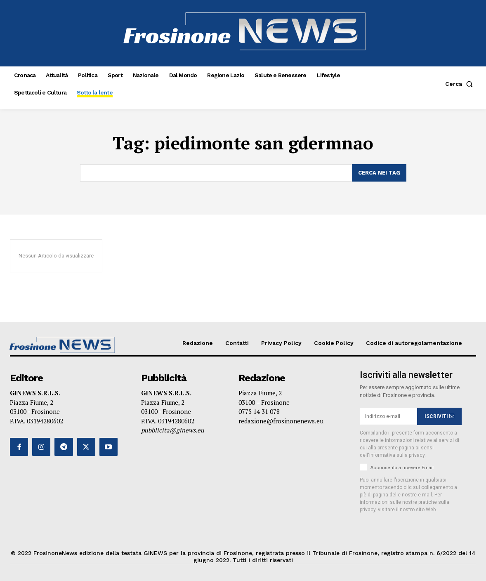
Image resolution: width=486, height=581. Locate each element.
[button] (460, 83)
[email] (388, 416)
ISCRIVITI (439, 416)
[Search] (379, 173)
